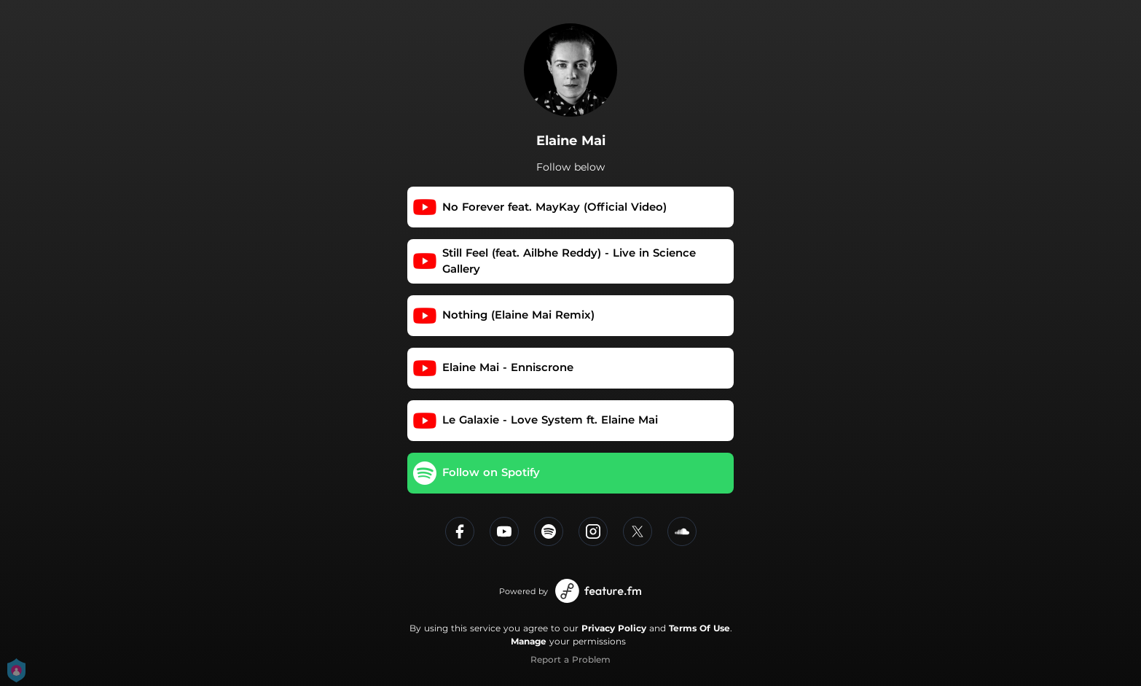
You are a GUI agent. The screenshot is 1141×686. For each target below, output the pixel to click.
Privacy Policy (613, 628)
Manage (528, 641)
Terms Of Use (699, 628)
